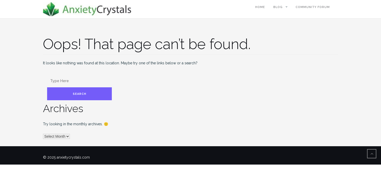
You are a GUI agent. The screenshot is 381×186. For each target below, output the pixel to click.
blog (278, 7)
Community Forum (313, 7)
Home (260, 7)
